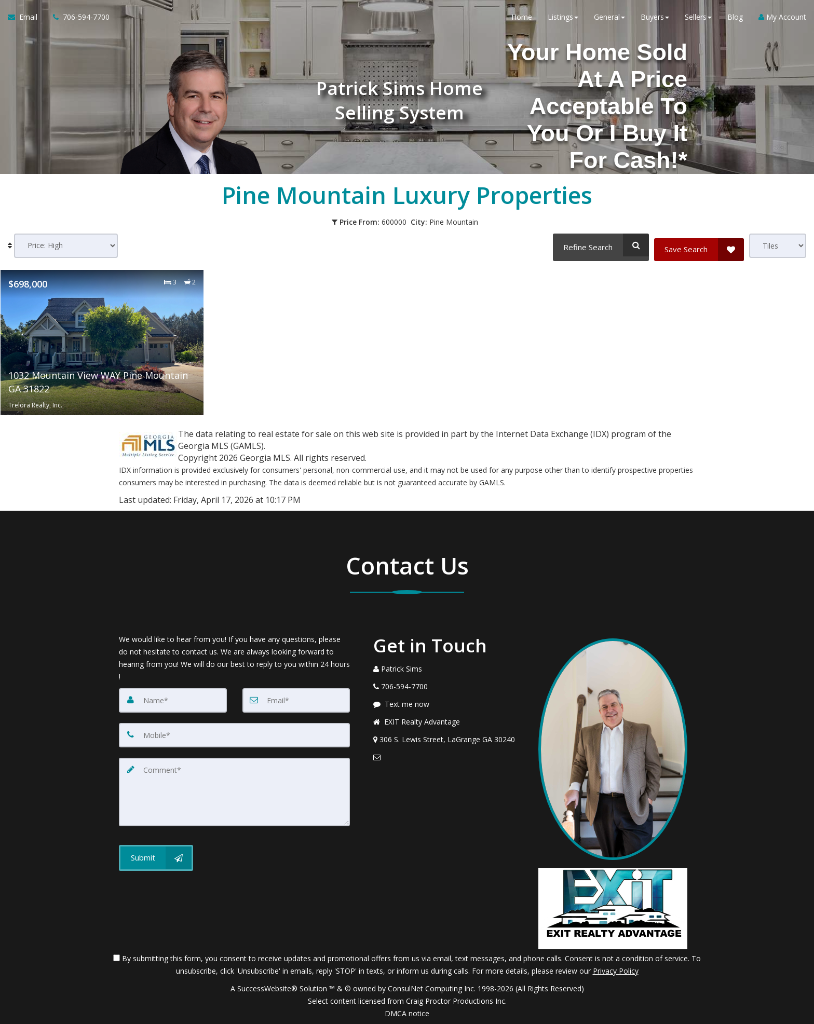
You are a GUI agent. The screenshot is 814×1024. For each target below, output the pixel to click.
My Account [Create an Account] (782, 20)
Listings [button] (563, 20)
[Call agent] (77, 21)
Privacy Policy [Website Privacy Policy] (616, 970)
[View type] (777, 246)
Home (521, 20)
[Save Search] (699, 245)
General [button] (609, 20)
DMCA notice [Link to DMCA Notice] (407, 1012)
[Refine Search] (599, 245)
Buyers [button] (655, 20)
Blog (735, 20)
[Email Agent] (26, 21)
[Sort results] (66, 246)
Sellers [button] (698, 20)
